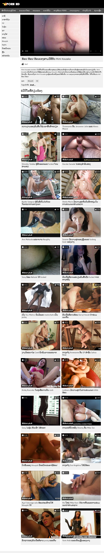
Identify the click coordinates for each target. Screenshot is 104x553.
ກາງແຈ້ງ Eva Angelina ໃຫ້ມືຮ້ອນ (76, 465)
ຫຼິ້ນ (3, 52)
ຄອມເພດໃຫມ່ (24, 10)
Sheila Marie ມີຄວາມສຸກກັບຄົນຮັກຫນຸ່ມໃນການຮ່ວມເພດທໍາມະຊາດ (80, 203)
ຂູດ (3, 30)
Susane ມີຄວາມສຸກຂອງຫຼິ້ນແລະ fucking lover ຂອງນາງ (79, 240)
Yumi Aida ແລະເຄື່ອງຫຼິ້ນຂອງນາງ (76, 540)
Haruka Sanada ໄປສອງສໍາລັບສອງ (76, 164)
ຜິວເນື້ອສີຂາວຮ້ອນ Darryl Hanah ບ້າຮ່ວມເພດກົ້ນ (79, 316)
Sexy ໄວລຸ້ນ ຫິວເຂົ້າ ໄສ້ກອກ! (34, 428)
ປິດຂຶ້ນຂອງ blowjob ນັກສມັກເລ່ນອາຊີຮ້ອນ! (39, 465)
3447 (26, 64)
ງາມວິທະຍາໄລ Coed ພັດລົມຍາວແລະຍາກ (39, 352)
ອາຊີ (3, 16)
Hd (3, 23)
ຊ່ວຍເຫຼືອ (97, 10)
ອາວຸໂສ (4, 34)
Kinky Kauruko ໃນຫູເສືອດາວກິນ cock (37, 390)
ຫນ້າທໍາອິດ (6, 56)
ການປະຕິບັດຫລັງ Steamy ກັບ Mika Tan (78, 428)
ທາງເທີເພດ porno (60, 10)
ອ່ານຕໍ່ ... (33, 85)
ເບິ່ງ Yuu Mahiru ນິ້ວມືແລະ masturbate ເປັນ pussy (40, 316)
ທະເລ (4, 38)
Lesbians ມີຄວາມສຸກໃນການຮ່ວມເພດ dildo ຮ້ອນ (80, 391)
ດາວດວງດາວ (74, 10)
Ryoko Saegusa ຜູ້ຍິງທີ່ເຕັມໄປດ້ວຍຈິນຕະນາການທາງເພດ (36, 203)
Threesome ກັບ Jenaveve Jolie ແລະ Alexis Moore (80, 127)
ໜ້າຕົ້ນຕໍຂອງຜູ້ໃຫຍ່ (9, 10)
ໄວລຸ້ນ (4, 27)
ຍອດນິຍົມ (46, 10)
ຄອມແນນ (36, 10)
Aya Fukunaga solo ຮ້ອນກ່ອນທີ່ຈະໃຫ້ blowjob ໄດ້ (37, 504)
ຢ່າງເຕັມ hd (87, 10)
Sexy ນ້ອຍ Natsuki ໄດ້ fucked (34, 277)
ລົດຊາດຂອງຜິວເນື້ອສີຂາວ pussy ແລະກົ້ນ (39, 540)
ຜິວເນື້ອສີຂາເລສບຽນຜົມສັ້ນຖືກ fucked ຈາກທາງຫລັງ (80, 278)
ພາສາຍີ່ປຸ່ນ (6, 20)
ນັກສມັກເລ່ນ (6, 48)
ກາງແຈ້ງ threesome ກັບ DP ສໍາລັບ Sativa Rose (79, 353)
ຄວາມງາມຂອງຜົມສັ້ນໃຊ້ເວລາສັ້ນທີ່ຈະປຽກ (40, 126)
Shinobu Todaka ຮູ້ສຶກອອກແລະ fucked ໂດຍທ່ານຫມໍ (40, 165)
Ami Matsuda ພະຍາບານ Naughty (36, 239)
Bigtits (4, 45)
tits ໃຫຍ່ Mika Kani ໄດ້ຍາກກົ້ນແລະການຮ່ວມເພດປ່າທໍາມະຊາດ (81, 504)
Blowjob (5, 41)
